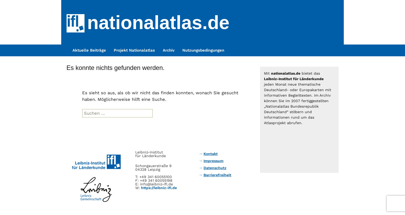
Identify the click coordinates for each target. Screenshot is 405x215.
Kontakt (211, 154)
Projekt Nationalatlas (134, 50)
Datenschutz (215, 168)
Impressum (213, 161)
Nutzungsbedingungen (203, 50)
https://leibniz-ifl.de (159, 188)
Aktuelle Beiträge (89, 50)
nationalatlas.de (158, 22)
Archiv (169, 50)
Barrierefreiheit (217, 175)
